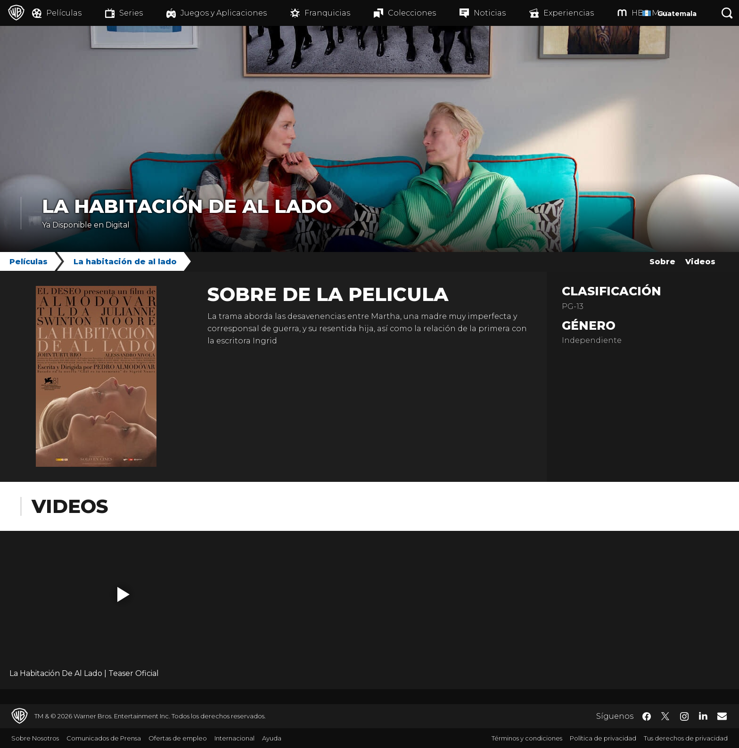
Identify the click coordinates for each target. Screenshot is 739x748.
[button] (123, 594)
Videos (700, 261)
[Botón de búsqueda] (727, 13)
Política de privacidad (603, 738)
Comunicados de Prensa (103, 738)
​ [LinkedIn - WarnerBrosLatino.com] (703, 715)
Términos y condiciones (527, 738)
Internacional (234, 738)
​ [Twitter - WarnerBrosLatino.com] (665, 716)
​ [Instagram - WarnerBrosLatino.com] (684, 716)
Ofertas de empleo (177, 738)
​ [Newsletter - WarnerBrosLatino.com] (722, 716)
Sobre (662, 261)
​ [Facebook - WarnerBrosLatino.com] (646, 716)
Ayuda (271, 738)
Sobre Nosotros (35, 738)
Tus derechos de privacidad (686, 738)
